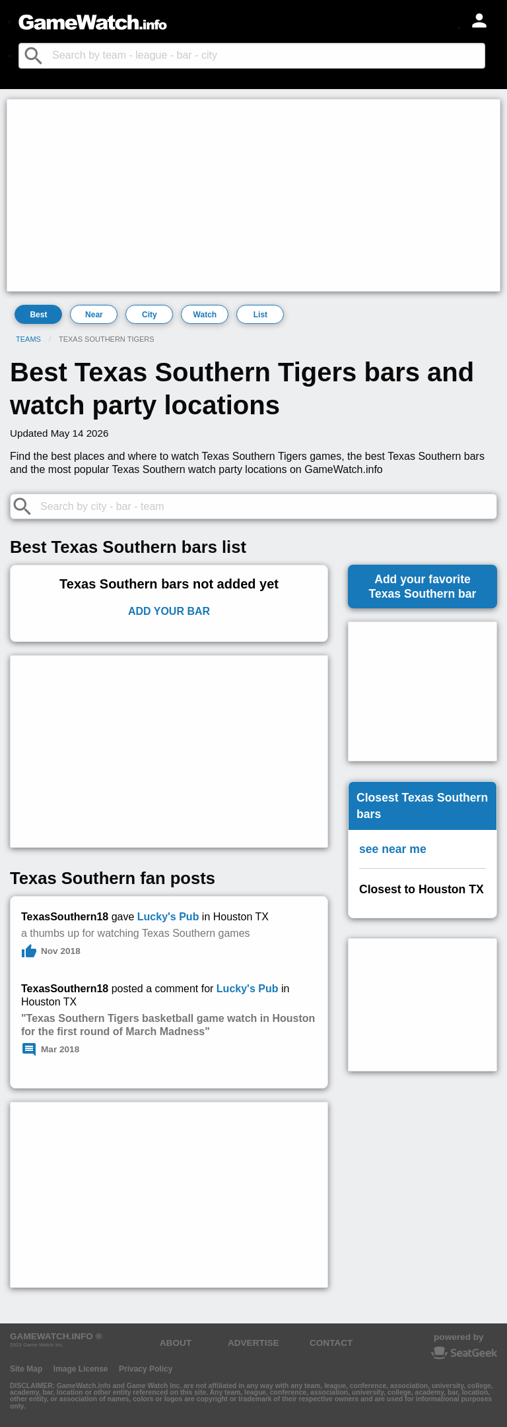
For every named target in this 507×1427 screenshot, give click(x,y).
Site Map (26, 1369)
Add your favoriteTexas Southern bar (423, 586)
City (149, 314)
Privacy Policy (145, 1369)
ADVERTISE (253, 1343)
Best (38, 314)
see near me (392, 849)
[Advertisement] (253, 195)
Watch (205, 314)
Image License (80, 1369)
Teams (28, 339)
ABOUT (175, 1343)
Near (94, 314)
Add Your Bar (169, 611)
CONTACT (331, 1343)
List (260, 314)
